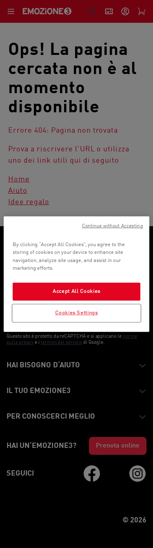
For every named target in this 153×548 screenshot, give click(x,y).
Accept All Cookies (76, 291)
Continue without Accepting (112, 225)
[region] (76, 274)
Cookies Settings (76, 313)
